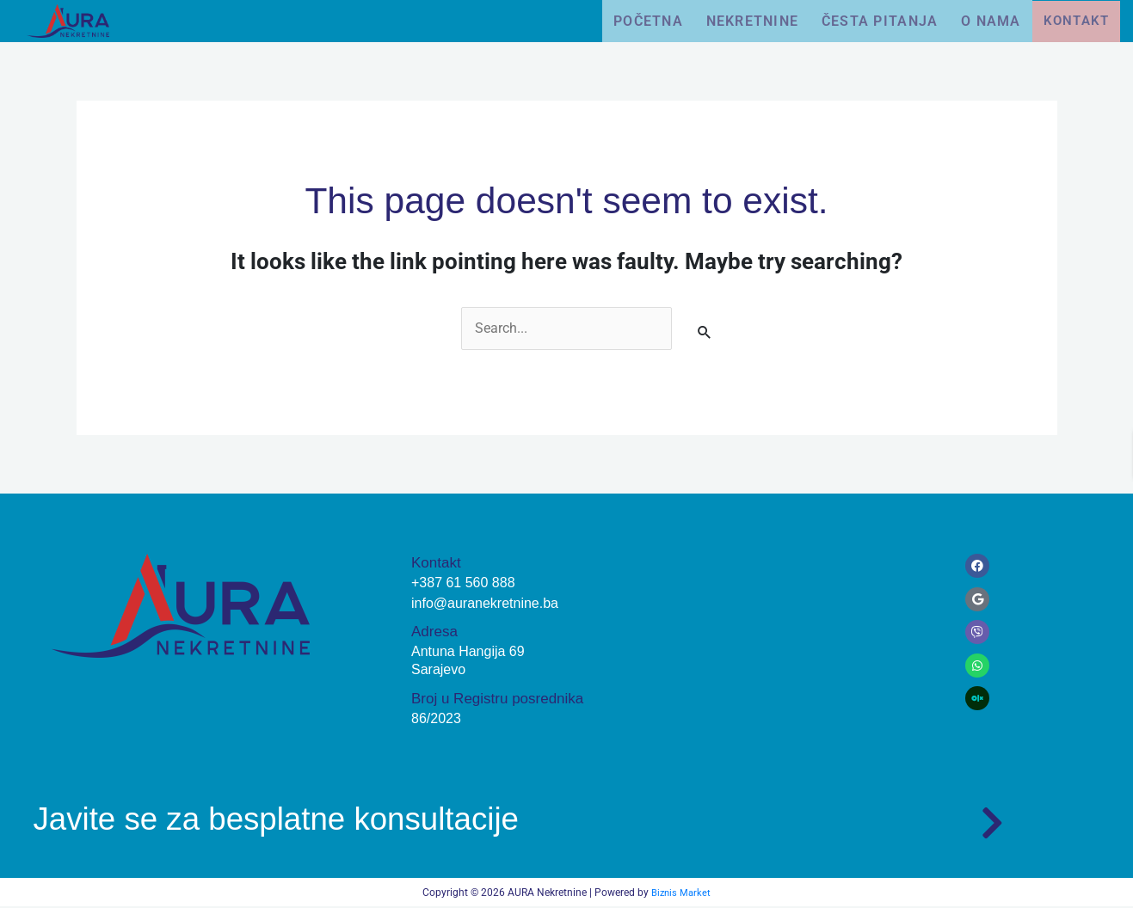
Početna (626, 20)
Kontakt (1076, 21)
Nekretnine (736, 20)
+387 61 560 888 (466, 583)
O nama (986, 20)
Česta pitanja (869, 20)
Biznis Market (681, 894)
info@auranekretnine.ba (489, 604)
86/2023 (437, 719)
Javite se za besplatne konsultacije (312, 818)
